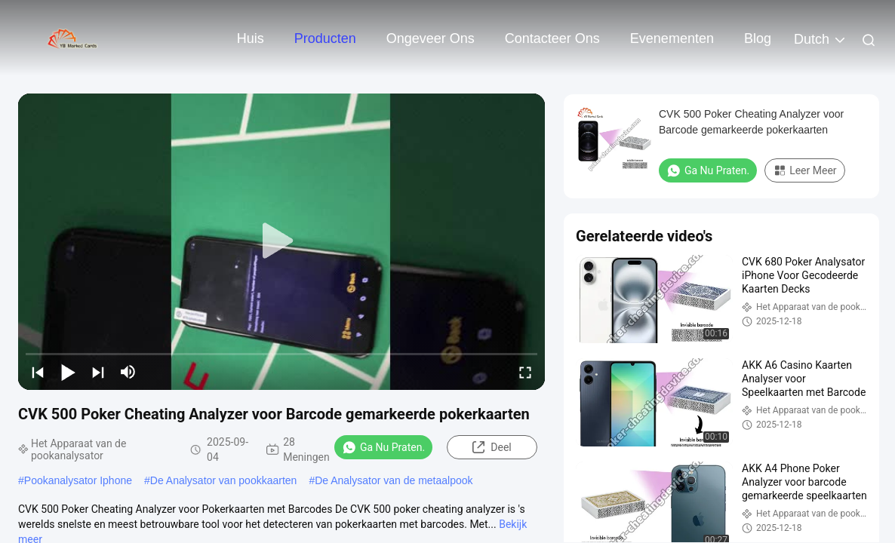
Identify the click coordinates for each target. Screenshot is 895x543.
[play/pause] (68, 371)
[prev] (38, 371)
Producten (325, 38)
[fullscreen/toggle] (525, 371)
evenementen (672, 38)
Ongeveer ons (430, 38)
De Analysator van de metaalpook (393, 480)
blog (757, 38)
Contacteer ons (552, 38)
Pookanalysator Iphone (78, 480)
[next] (98, 371)
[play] (281, 241)
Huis (250, 38)
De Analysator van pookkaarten (223, 480)
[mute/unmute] (128, 371)
